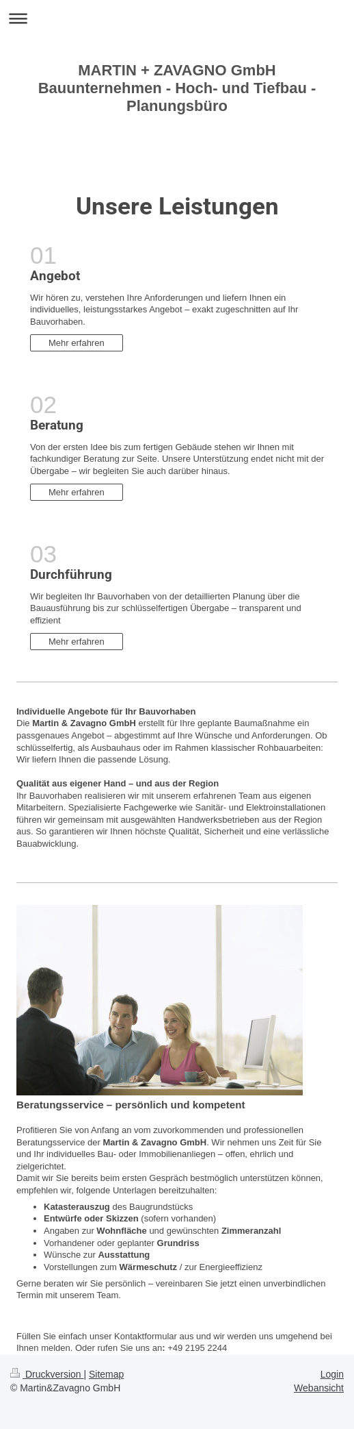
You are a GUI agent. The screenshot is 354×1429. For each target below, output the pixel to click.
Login (332, 1374)
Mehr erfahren (77, 343)
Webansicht (319, 1387)
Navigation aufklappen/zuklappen (177, 18)
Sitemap (106, 1374)
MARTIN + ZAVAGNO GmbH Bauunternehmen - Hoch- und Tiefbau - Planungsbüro (177, 88)
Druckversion (46, 1374)
